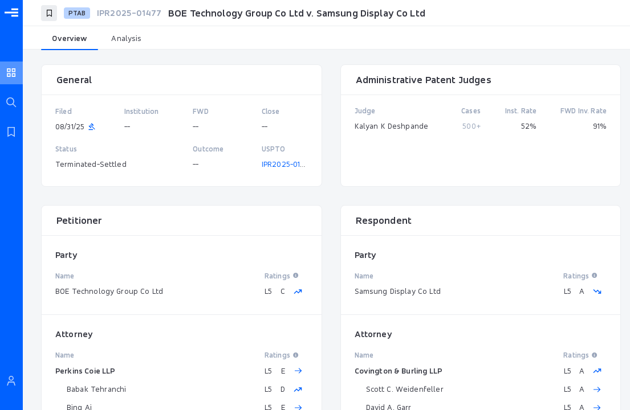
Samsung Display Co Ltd (398, 291)
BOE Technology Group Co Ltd (109, 291)
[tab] (69, 38)
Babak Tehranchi (96, 388)
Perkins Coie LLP (85, 370)
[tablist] (326, 38)
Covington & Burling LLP (398, 370)
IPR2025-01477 (288, 164)
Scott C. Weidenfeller (405, 388)
